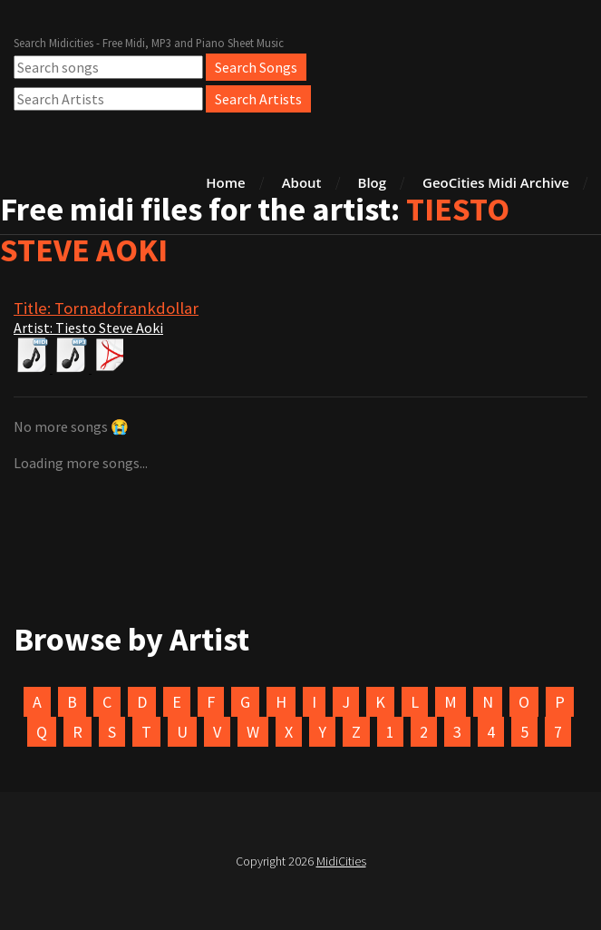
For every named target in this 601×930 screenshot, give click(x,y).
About (302, 182)
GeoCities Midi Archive (495, 182)
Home (225, 182)
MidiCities (341, 861)
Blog (372, 182)
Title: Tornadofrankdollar (106, 308)
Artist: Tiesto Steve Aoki (88, 327)
